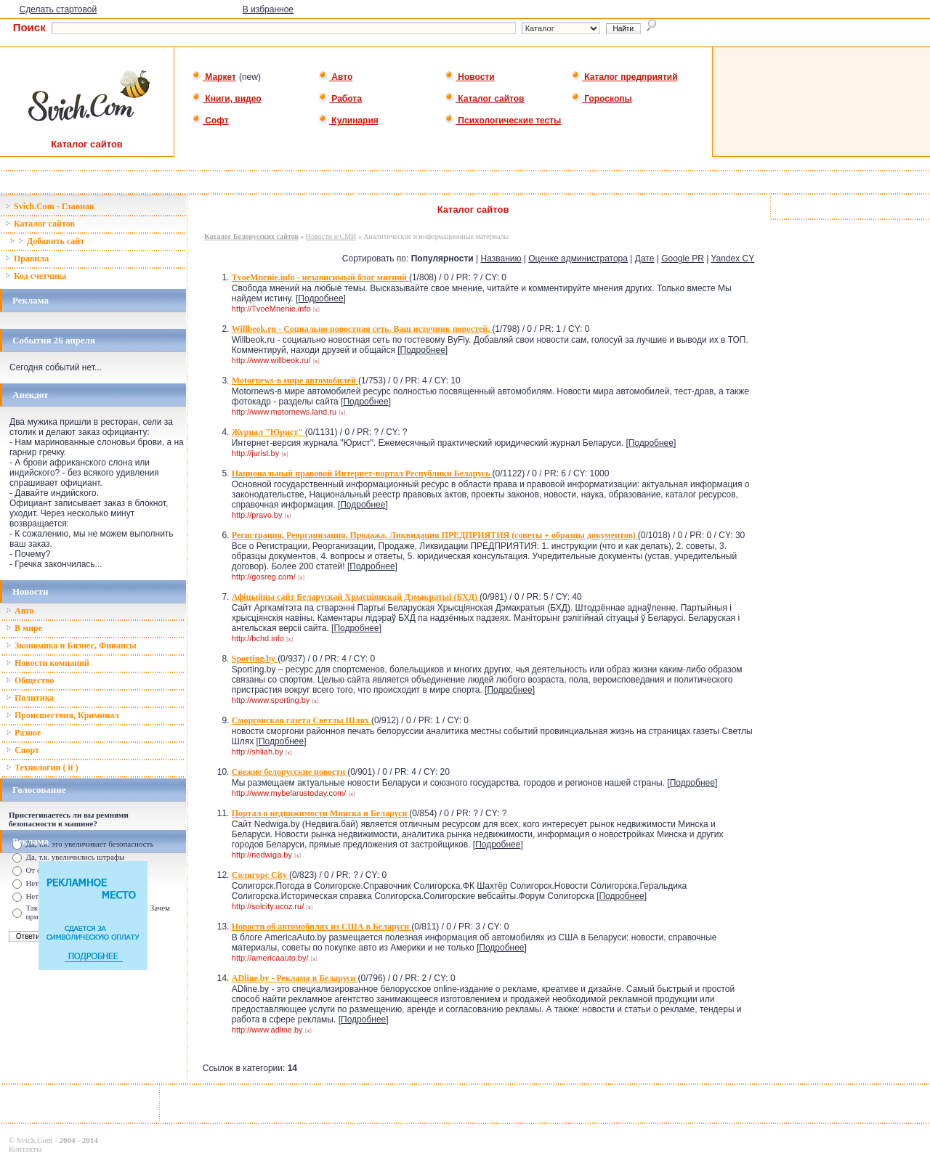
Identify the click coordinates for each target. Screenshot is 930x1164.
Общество (30, 680)
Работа (340, 99)
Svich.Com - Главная (49, 206)
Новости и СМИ (331, 236)
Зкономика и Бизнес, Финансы (71, 645)
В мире (24, 628)
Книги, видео (227, 99)
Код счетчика (35, 276)
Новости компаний (47, 663)
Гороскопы (601, 99)
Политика (30, 698)
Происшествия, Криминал (62, 715)
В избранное (268, 9)
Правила (27, 258)
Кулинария (348, 120)
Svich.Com (34, 1140)
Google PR (682, 258)
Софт (210, 120)
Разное (23, 733)
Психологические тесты (503, 120)
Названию (501, 258)
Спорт (22, 750)
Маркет (214, 77)
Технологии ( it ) (42, 767)
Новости (470, 77)
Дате (645, 258)
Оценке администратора (578, 258)
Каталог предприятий (624, 77)
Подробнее (320, 298)
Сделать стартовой (58, 9)
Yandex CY (732, 258)
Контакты (25, 1148)
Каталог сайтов (484, 99)
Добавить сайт (46, 241)
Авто (335, 77)
